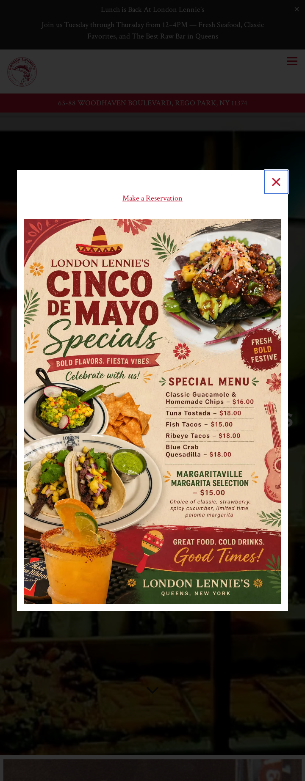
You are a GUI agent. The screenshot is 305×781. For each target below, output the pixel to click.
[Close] (276, 182)
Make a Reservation (152, 198)
